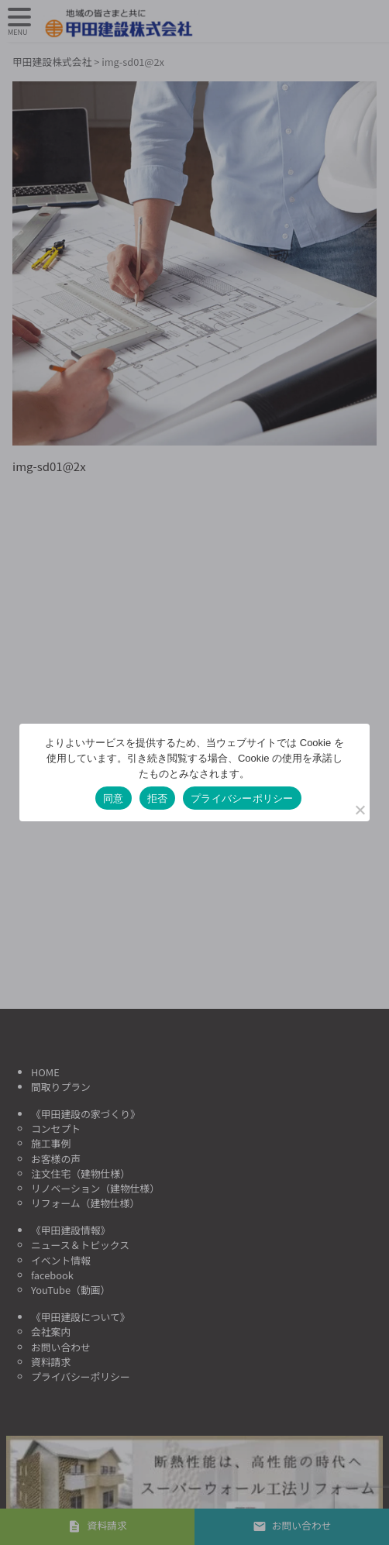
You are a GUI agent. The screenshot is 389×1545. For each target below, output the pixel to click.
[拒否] (359, 809)
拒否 (157, 798)
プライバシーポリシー (242, 798)
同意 (113, 798)
